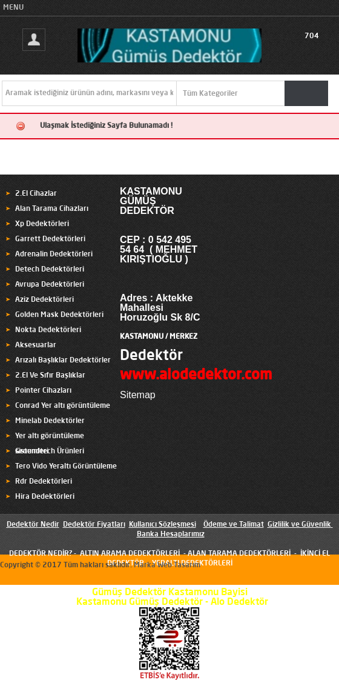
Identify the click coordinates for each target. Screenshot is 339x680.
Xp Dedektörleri (42, 224)
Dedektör (151, 356)
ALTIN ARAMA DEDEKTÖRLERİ (130, 554)
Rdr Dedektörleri (43, 481)
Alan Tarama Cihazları (51, 209)
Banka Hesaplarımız (171, 534)
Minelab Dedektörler (50, 421)
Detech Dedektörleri (49, 269)
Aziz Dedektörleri (44, 300)
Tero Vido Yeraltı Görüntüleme (66, 466)
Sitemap (138, 395)
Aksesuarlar (35, 345)
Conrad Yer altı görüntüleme (62, 406)
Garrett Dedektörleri (50, 239)
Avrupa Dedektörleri (49, 284)
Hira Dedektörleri (44, 497)
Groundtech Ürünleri (49, 451)
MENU (13, 8)
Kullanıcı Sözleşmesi (162, 524)
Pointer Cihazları (43, 391)
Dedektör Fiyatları (94, 524)
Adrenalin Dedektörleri (54, 254)
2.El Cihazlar (36, 194)
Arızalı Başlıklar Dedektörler (63, 360)
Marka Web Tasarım (167, 565)
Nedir (49, 524)
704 (311, 36)
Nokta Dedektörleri (48, 330)
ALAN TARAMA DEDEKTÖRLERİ (239, 554)
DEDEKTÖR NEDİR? (40, 554)
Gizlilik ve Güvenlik (299, 524)
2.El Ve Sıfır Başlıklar (50, 375)
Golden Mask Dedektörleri (59, 315)
